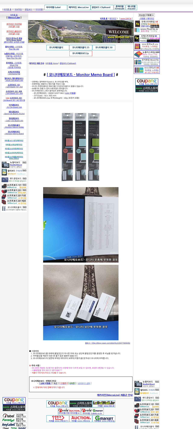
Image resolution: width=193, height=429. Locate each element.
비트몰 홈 (13, 15)
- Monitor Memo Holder (14, 126)
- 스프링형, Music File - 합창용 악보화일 (14, 65)
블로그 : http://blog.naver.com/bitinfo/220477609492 (107, 343)
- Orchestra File (14, 73)
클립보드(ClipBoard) (68, 63)
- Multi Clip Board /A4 (14, 79)
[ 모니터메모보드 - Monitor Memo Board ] (81, 75)
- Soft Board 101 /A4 (14, 86)
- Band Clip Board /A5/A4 (14, 113)
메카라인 (112, 18)
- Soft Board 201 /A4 (14, 92)
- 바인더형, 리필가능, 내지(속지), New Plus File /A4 (14, 56)
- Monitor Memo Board (14, 133)
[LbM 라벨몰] (70, 93)
